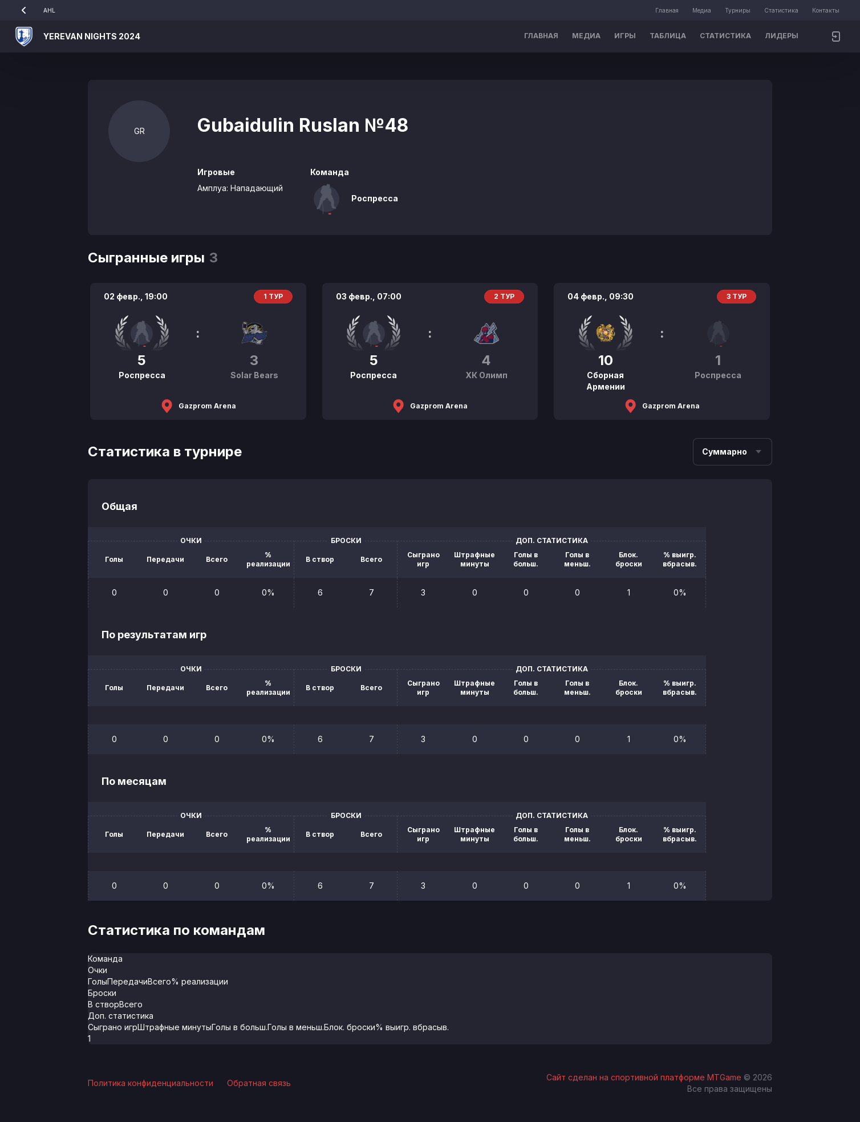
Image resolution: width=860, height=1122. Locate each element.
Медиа (701, 10)
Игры (625, 35)
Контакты (825, 10)
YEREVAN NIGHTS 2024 (91, 36)
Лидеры (781, 35)
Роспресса (374, 198)
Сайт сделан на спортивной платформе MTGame (645, 1077)
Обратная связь (259, 1083)
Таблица (668, 35)
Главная (667, 10)
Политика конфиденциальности (150, 1083)
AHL (34, 10)
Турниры (738, 10)
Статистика (781, 10)
